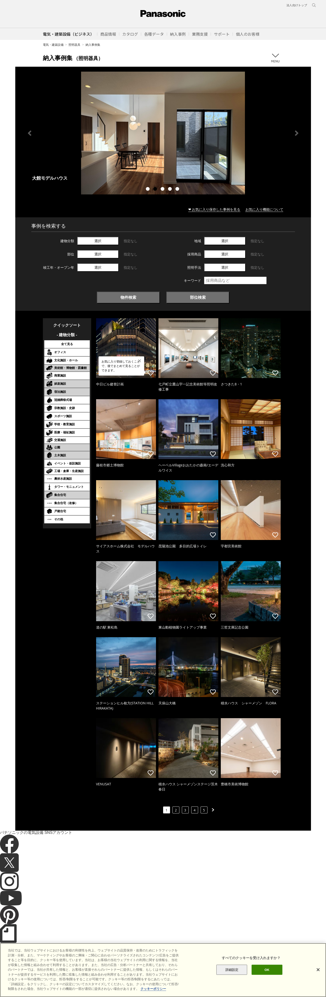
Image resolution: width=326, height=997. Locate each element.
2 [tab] (155, 189)
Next (297, 133)
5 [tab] (177, 189)
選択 (97, 240)
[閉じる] (318, 969)
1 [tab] (148, 189)
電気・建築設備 (53, 45)
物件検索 (128, 297)
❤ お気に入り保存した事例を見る (214, 209)
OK (267, 969)
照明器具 (74, 45)
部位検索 (198, 297)
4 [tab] (170, 189)
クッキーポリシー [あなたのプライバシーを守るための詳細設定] (153, 989)
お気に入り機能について (264, 209)
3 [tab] (163, 189)
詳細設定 (232, 969)
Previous (29, 133)
